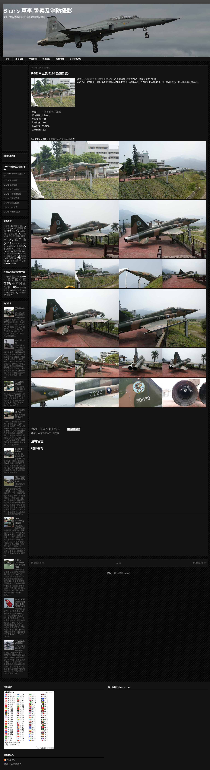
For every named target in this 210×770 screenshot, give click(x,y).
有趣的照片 (21, 249)
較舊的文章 (199, 562)
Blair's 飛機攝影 (10, 185)
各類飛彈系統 (75, 59)
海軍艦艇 (46, 59)
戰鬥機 (56, 433)
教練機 (7, 248)
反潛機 (7, 228)
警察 (8, 295)
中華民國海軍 (11, 276)
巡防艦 (14, 234)
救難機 (20, 246)
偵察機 (6, 226)
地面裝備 (33, 59)
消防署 (11, 292)
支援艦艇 (15, 243)
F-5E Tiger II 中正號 (51, 112)
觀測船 (23, 256)
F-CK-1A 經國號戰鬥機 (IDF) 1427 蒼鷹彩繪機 (20, 602)
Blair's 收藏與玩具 (11, 198)
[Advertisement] (119, 535)
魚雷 (12, 263)
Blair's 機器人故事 (11, 189)
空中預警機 (13, 254)
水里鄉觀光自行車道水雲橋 (97, 79)
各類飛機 (60, 59)
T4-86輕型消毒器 (19, 383)
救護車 (11, 246)
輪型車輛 (11, 258)
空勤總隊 (22, 293)
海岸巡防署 (16, 290)
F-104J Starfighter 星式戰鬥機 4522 (20, 563)
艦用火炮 (12, 256)
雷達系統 (14, 261)
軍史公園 (19, 59)
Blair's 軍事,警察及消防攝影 (37, 11)
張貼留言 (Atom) (122, 573)
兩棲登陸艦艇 (17, 226)
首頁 (8, 59)
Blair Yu (11, 760)
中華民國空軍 (44, 433)
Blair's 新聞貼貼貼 (11, 203)
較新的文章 (37, 562)
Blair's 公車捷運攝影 (12, 194)
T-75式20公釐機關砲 (20, 642)
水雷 (8, 251)
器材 (13, 231)
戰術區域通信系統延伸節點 (20, 479)
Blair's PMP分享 (11, 207)
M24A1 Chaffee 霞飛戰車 (19, 520)
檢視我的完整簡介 (13, 764)
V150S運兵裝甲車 (20, 411)
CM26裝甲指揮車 (19, 450)
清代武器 (17, 251)
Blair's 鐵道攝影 (10, 180)
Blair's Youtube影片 (12, 212)
